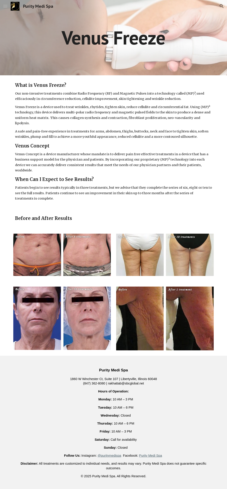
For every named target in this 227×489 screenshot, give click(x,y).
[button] (5, 6)
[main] (113, 37)
